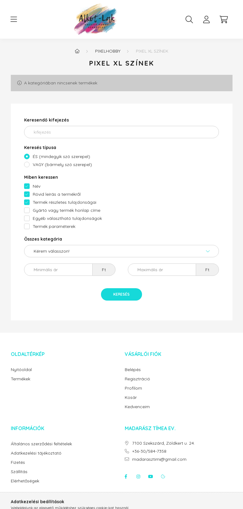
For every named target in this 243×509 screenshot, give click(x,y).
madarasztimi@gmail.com (159, 459)
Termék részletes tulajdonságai (64, 202)
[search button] (189, 19)
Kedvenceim (137, 406)
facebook (126, 476)
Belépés (133, 369)
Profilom (133, 388)
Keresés (121, 294)
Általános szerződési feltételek (41, 444)
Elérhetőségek (25, 481)
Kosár (131, 397)
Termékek (20, 379)
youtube (151, 476)
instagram (138, 476)
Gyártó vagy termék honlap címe (66, 210)
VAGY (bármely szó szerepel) (62, 164)
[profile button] (206, 19)
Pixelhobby (107, 51)
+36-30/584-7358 (149, 451)
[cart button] (224, 19)
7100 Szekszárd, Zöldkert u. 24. (163, 443)
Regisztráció (137, 379)
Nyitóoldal (21, 369)
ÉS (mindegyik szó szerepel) (61, 156)
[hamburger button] (14, 19)
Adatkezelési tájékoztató (36, 453)
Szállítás (19, 471)
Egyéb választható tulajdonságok (67, 218)
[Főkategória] (77, 51)
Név (36, 186)
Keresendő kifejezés (46, 120)
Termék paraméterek (54, 226)
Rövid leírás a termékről (57, 194)
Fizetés (18, 462)
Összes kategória (43, 239)
